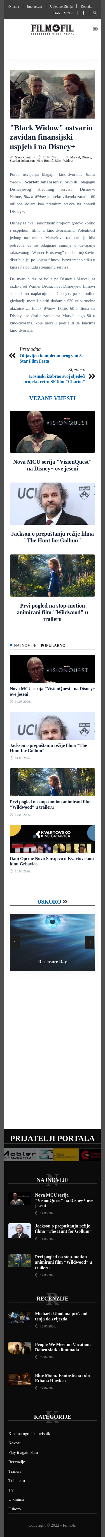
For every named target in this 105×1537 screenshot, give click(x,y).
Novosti (15, 1443)
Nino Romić (23, 157)
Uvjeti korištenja (61, 6)
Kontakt (86, 6)
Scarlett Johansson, (23, 161)
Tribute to (16, 1480)
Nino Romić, (45, 161)
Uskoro (49, 902)
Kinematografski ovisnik (29, 1433)
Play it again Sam (23, 1452)
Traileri (14, 1471)
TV (11, 1490)
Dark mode (63, 13)
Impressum (34, 6)
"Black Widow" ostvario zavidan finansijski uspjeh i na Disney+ (51, 137)
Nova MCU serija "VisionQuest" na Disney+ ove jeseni (64, 1200)
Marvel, (76, 157)
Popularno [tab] (53, 646)
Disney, (87, 157)
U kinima (16, 1499)
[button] (96, 29)
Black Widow (64, 161)
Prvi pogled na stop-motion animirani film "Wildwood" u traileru (52, 612)
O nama (13, 6)
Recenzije (52, 1298)
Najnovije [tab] (25, 646)
